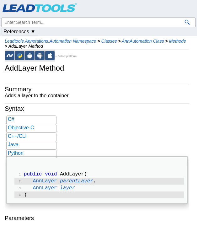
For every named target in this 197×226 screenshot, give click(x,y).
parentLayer (76, 182)
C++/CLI (17, 136)
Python (16, 153)
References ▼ (19, 31)
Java (13, 144)
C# (11, 119)
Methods (177, 41)
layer (67, 189)
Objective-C (21, 127)
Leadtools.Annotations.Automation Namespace (50, 41)
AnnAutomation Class (143, 41)
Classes (109, 41)
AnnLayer (45, 182)
